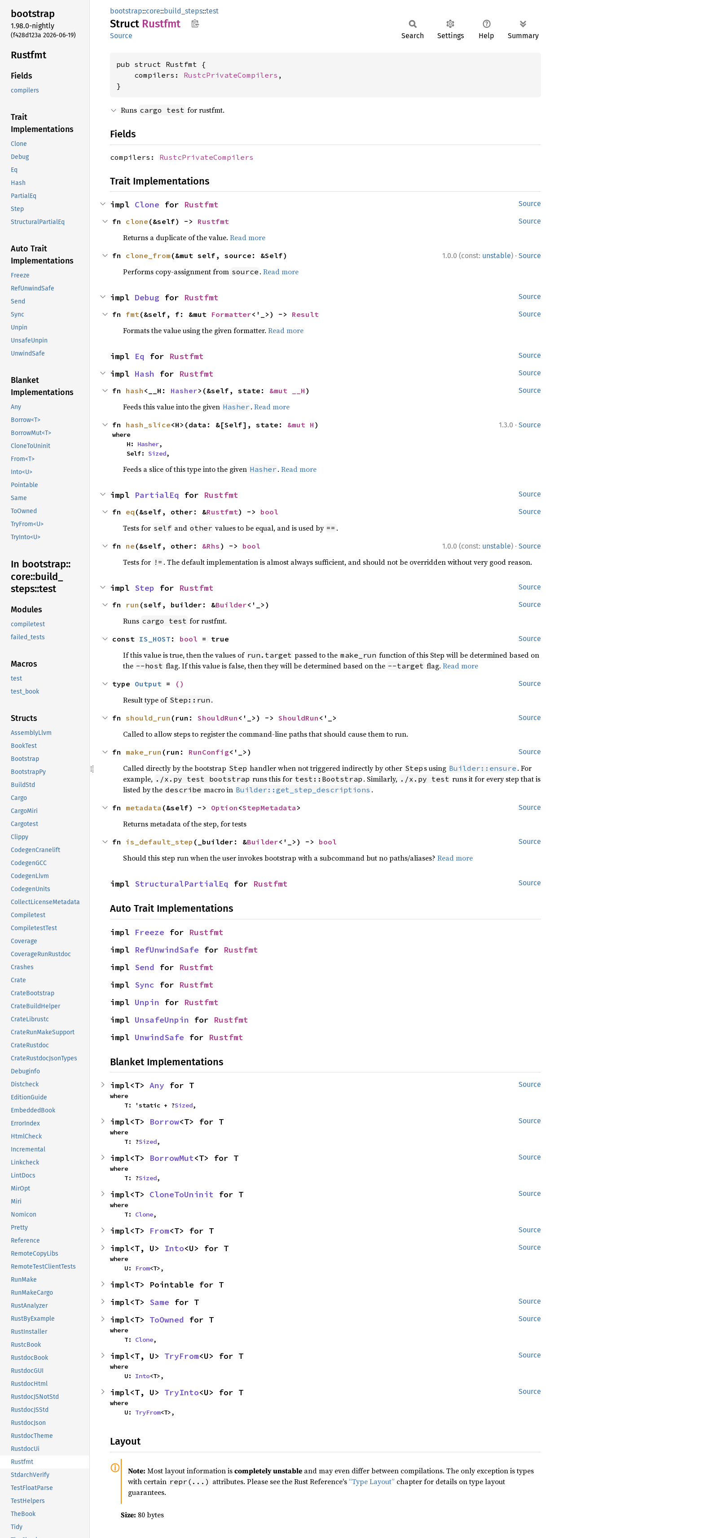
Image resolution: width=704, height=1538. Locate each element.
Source (121, 35)
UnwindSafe (159, 1037)
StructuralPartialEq (182, 884)
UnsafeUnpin (162, 1020)
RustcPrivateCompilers (231, 74)
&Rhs (211, 545)
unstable (496, 255)
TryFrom (181, 1356)
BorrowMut (172, 1158)
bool (269, 511)
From (159, 1231)
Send (144, 967)
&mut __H (287, 390)
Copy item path (195, 23)
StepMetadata (269, 807)
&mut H (300, 424)
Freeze (149, 932)
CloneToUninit (182, 1194)
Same (159, 1302)
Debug (147, 297)
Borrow (164, 1121)
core (153, 11)
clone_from (148, 255)
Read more (247, 237)
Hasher (184, 390)
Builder (231, 604)
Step (144, 588)
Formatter (231, 314)
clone (137, 221)
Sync (144, 985)
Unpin (147, 1002)
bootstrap (126, 11)
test (212, 11)
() (179, 683)
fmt (132, 314)
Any (157, 1085)
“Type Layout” (372, 1481)
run (132, 604)
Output (148, 683)
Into (174, 1248)
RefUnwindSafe (167, 950)
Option (224, 807)
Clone (147, 204)
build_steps (183, 11)
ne (130, 545)
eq (130, 511)
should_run (148, 717)
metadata (144, 807)
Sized (157, 453)
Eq (140, 356)
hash (135, 390)
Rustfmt (201, 204)
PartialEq (157, 495)
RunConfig (209, 751)
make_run (144, 751)
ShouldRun (218, 717)
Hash (144, 374)
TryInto (181, 1392)
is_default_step (159, 841)
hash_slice (148, 424)
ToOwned (167, 1319)
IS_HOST (155, 638)
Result (305, 314)
